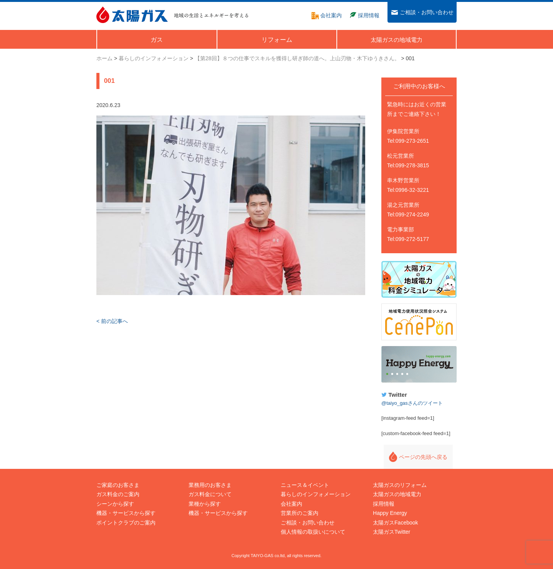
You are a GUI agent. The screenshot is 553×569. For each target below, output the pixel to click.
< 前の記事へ (112, 321)
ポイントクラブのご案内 (126, 523)
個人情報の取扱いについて (313, 532)
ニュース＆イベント (305, 485)
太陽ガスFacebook (395, 523)
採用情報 (383, 504)
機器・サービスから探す (126, 513)
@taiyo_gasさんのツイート (412, 403)
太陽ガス (132, 15)
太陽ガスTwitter (391, 532)
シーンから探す (115, 504)
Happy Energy (419, 364)
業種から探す (205, 504)
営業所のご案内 (299, 513)
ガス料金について (210, 494)
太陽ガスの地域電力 (397, 494)
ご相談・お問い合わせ (307, 523)
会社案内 (291, 504)
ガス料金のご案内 (117, 494)
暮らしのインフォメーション (316, 494)
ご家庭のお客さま (117, 485)
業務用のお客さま (210, 485)
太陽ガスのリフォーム (400, 485)
